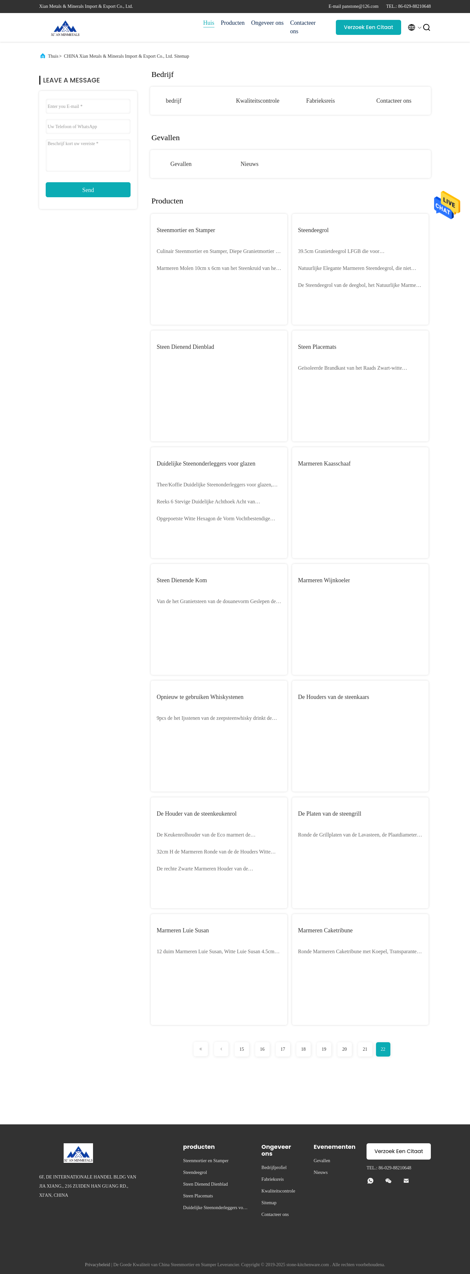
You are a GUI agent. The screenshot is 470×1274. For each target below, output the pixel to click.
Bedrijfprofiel (274, 1167)
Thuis (53, 56)
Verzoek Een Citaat (368, 27)
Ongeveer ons (267, 23)
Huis (208, 23)
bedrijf (173, 100)
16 (262, 1049)
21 (365, 1049)
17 (283, 1049)
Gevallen (181, 164)
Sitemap (268, 1202)
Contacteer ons (303, 27)
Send (88, 190)
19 (324, 1049)
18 (303, 1049)
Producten (233, 23)
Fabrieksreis (320, 100)
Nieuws (249, 164)
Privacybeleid (97, 1264)
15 (242, 1049)
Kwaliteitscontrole (257, 100)
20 (344, 1049)
